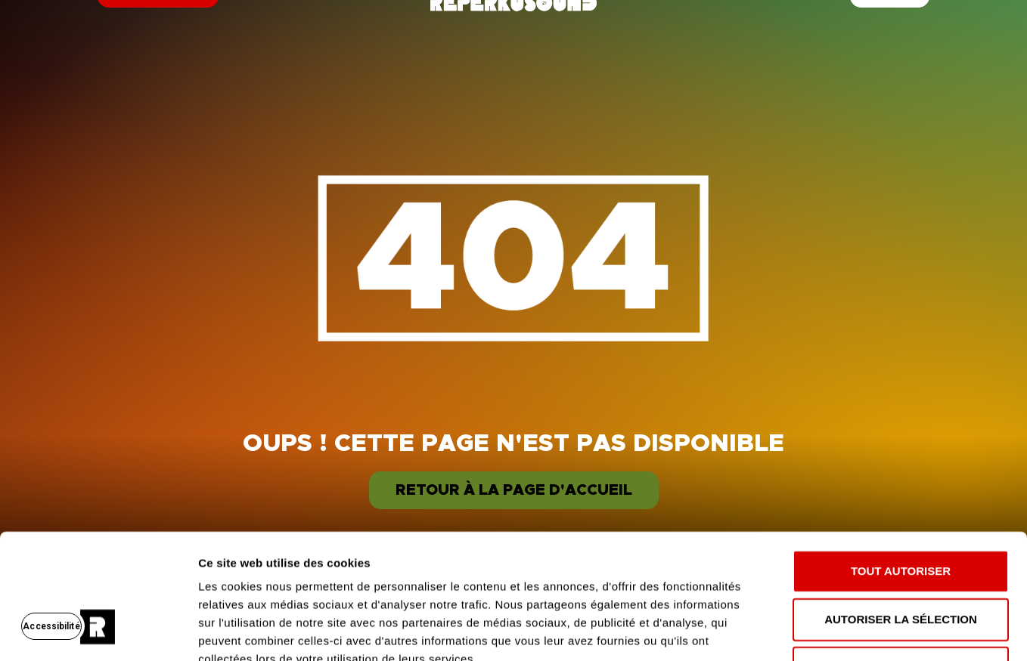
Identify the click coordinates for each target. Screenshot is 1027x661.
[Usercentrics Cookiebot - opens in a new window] (98, 631)
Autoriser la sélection (900, 511)
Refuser (900, 560)
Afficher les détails (833, 631)
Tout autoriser (901, 463)
